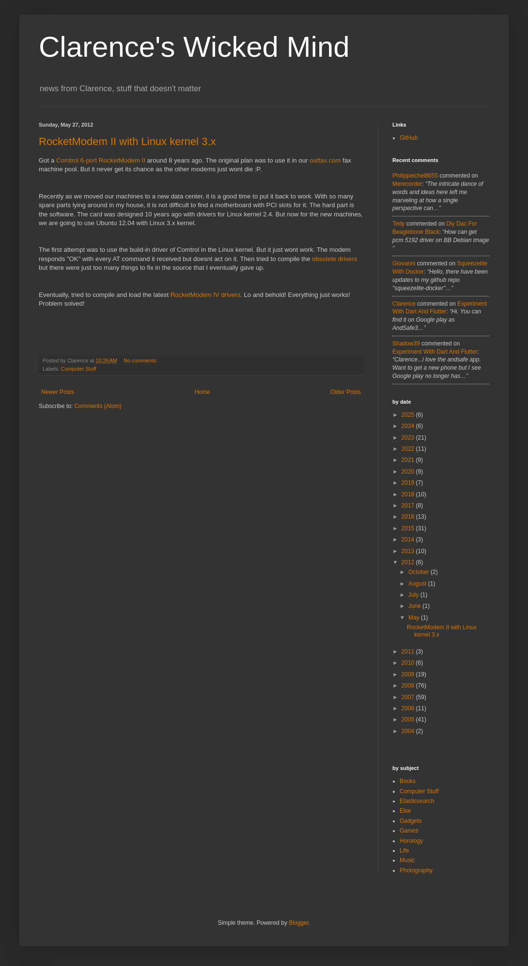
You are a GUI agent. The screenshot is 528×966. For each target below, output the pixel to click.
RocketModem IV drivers (205, 294)
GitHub (409, 137)
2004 (409, 731)
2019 (409, 482)
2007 (409, 697)
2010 (409, 662)
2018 (409, 494)
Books (408, 781)
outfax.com (325, 160)
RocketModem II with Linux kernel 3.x (127, 141)
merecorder (407, 183)
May (414, 617)
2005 (409, 719)
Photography (416, 870)
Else (405, 810)
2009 (409, 674)
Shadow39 (406, 343)
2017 (409, 505)
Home (202, 392)
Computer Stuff (78, 369)
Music (407, 860)
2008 (409, 685)
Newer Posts (57, 392)
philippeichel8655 (415, 175)
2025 (409, 414)
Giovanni (403, 263)
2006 (409, 708)
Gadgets (410, 821)
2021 (409, 460)
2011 (409, 651)
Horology (411, 840)
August (418, 583)
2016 (409, 516)
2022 (409, 448)
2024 (409, 426)
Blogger (299, 922)
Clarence (404, 303)
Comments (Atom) (97, 406)
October (419, 572)
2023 (409, 437)
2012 (409, 562)
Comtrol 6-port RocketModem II (100, 160)
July (414, 594)
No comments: (141, 360)
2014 (409, 539)
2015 (409, 528)
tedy (398, 223)
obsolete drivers (334, 258)
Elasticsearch (417, 801)
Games (409, 830)
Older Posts (345, 392)
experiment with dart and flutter (434, 351)
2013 (409, 551)
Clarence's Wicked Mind (194, 47)
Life (404, 850)
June (415, 606)
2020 (409, 471)
